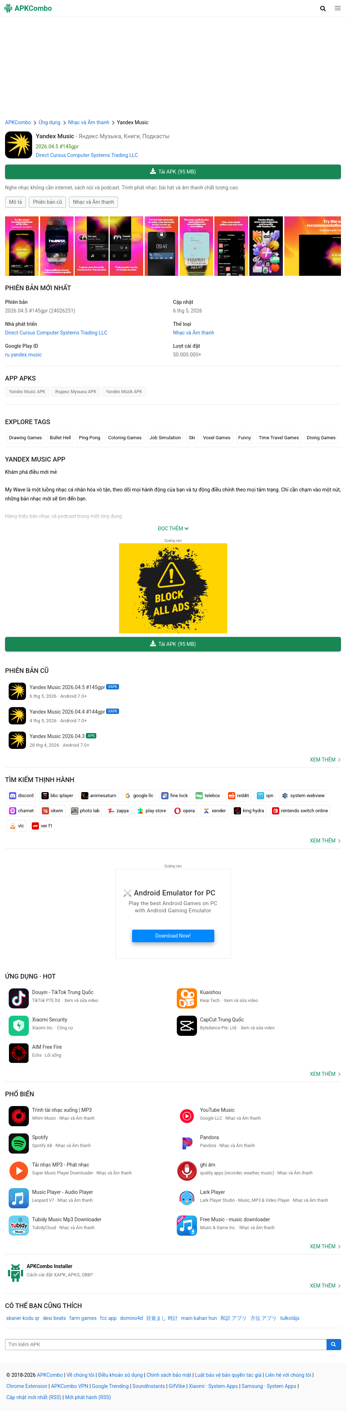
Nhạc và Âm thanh (93, 202)
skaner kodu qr (22, 1318)
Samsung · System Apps (269, 1386)
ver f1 (42, 826)
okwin (52, 810)
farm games (82, 1318)
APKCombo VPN (69, 1386)
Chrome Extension (27, 1386)
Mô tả (15, 202)
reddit (238, 795)
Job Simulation (165, 437)
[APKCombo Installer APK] (173, 1271)
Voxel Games (217, 437)
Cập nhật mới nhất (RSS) (33, 1397)
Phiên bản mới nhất (38, 288)
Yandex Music (55, 136)
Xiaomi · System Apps (213, 1386)
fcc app (108, 1318)
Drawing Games (25, 437)
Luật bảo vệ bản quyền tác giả (228, 1375)
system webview (303, 795)
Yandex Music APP (35, 459)
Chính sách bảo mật (168, 1375)
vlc (16, 826)
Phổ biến (19, 1094)
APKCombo (18, 122)
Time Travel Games (279, 437)
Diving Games (321, 437)
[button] (323, 8)
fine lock (174, 795)
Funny (244, 437)
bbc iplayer (57, 795)
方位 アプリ (263, 1318)
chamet (21, 810)
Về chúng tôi (80, 1375)
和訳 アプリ (233, 1318)
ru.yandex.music (23, 355)
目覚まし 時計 (162, 1318)
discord (21, 795)
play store (151, 810)
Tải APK (173, 172)
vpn (265, 795)
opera (184, 810)
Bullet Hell (60, 437)
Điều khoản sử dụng (120, 1375)
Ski (192, 437)
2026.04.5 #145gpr (40, 311)
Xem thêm (323, 760)
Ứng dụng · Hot (30, 976)
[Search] (334, 1345)
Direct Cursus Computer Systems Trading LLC (87, 155)
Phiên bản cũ (47, 202)
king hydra (249, 810)
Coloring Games (125, 437)
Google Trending (110, 1386)
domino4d (131, 1318)
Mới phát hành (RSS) (88, 1397)
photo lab (85, 810)
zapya (118, 810)
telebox (208, 795)
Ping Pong (89, 437)
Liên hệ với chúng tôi (288, 1375)
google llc (138, 795)
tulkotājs (290, 1318)
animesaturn (99, 795)
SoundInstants (148, 1386)
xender (214, 810)
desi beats (54, 1318)
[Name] (166, 1345)
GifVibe (177, 1386)
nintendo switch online (300, 810)
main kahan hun (199, 1318)
